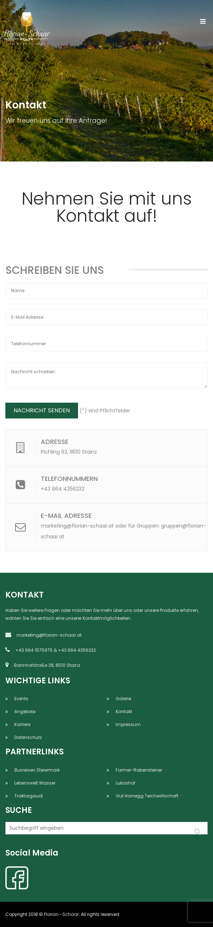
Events (21, 699)
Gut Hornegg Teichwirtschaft (147, 796)
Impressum (128, 724)
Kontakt (124, 711)
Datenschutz (28, 737)
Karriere (22, 724)
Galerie (123, 699)
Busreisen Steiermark (37, 770)
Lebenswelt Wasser (34, 783)
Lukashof (125, 783)
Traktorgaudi (28, 796)
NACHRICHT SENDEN (42, 410)
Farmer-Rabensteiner (139, 770)
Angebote (24, 711)
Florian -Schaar (61, 914)
